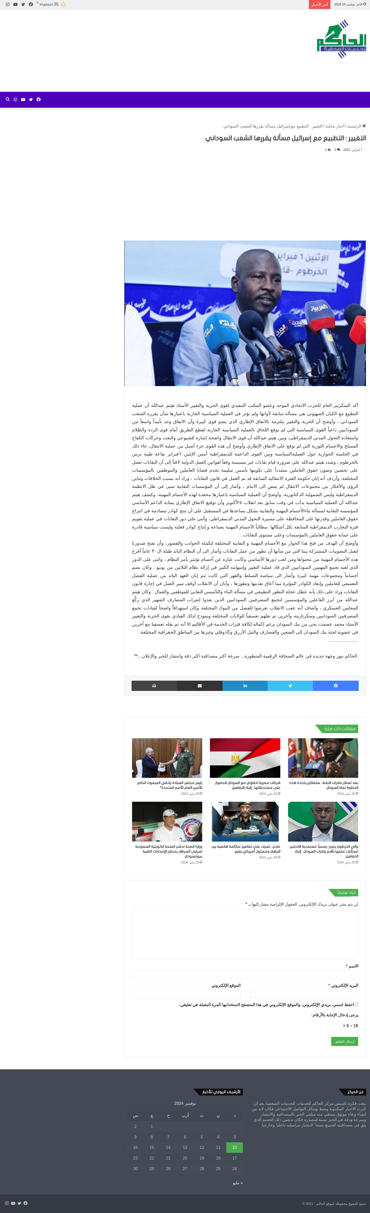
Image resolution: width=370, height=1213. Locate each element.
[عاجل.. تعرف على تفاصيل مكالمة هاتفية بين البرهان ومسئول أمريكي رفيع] (245, 821)
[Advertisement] (123, 51)
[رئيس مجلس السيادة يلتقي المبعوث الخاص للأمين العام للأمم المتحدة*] (167, 758)
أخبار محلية (334, 126)
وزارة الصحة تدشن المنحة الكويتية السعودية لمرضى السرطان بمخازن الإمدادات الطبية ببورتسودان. (168, 851)
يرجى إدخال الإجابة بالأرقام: (334, 1015)
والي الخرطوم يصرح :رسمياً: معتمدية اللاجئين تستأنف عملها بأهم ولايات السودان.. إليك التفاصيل (324, 851)
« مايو (238, 1183)
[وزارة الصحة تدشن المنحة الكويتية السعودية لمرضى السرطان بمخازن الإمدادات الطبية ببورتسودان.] (167, 821)
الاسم (352, 966)
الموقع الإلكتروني (225, 985)
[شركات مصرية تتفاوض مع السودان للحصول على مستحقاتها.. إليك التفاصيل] (245, 758)
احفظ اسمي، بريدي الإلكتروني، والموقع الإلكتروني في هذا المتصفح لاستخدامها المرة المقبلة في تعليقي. (266, 1004)
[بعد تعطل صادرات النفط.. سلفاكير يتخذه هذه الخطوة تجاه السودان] (323, 758)
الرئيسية (356, 126)
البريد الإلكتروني (343, 985)
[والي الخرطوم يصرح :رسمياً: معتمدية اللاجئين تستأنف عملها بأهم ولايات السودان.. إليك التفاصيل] (323, 821)
